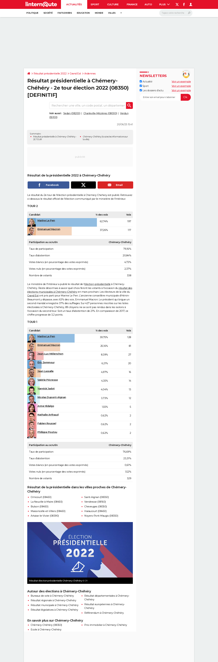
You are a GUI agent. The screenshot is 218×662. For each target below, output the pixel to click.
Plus (164, 4)
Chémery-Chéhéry (92, 136)
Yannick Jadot (46, 388)
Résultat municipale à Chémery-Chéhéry (55, 605)
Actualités (74, 4)
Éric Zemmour (45, 362)
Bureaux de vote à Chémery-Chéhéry (52, 595)
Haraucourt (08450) (95, 511)
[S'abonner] (165, 97)
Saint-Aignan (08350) (96, 497)
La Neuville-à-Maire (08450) (47, 501)
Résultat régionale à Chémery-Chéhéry (53, 600)
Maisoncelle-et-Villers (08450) (48, 511)
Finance (132, 4)
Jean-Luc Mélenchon (50, 353)
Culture (113, 4)
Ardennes (90, 73)
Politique (32, 13)
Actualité (146, 81)
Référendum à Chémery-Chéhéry (104, 612)
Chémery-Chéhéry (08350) (46, 625)
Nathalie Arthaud (47, 414)
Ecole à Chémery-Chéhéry (46, 629)
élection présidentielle (97, 284)
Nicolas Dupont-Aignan (51, 397)
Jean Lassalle (45, 371)
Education (83, 13)
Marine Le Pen (46, 220)
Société (48, 13)
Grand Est (75, 73)
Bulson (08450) (39, 506)
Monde (99, 13)
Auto (148, 4)
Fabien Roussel (46, 423)
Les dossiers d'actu (151, 90)
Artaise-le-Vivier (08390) (45, 515)
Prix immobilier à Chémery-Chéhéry (105, 625)
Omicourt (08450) (41, 497)
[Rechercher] (175, 13)
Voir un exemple (181, 81)
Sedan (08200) (71, 113)
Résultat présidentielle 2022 (50, 73)
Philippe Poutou (47, 432)
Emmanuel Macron (48, 229)
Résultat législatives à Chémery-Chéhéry (54, 609)
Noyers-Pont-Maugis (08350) (101, 515)
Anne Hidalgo (45, 406)
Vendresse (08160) (95, 501)
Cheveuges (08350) (95, 506)
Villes (111, 13)
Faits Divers (65, 13)
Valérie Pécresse (47, 379)
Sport (95, 4)
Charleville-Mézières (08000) (100, 113)
